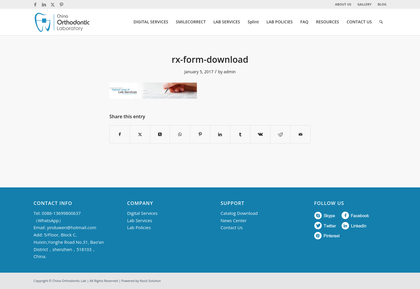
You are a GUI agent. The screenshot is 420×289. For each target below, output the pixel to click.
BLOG (382, 4)
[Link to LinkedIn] (44, 4)
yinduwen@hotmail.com (71, 227)
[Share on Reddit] (280, 134)
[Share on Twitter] (140, 134)
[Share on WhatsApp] (180, 134)
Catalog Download (239, 213)
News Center (233, 220)
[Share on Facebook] (120, 134)
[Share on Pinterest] (200, 134)
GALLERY (364, 4)
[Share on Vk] (260, 134)
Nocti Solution (150, 280)
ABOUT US (343, 4)
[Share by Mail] (300, 134)
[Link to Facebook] (35, 4)
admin (230, 71)
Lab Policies (139, 227)
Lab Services (139, 220)
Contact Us (231, 227)
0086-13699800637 (61, 213)
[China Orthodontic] (62, 22)
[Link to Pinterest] (61, 4)
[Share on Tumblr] (240, 134)
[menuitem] (343, 4)
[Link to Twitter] (52, 4)
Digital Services (142, 213)
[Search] (381, 22)
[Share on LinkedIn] (220, 134)
